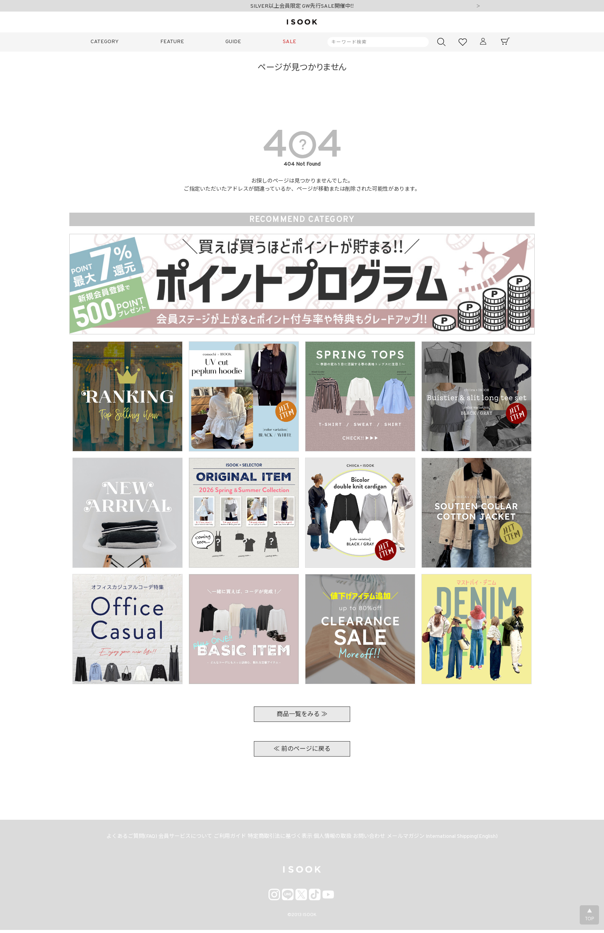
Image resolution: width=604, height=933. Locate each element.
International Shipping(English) (472, 838)
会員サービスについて (179, 838)
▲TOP (589, 915)
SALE (289, 42)
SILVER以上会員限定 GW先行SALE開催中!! (302, 6)
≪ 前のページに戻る (302, 749)
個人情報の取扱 (334, 838)
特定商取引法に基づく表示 (279, 838)
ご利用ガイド (226, 838)
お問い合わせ (373, 838)
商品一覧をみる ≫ (302, 714)
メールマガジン (413, 838)
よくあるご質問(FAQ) (122, 838)
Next (478, 6)
